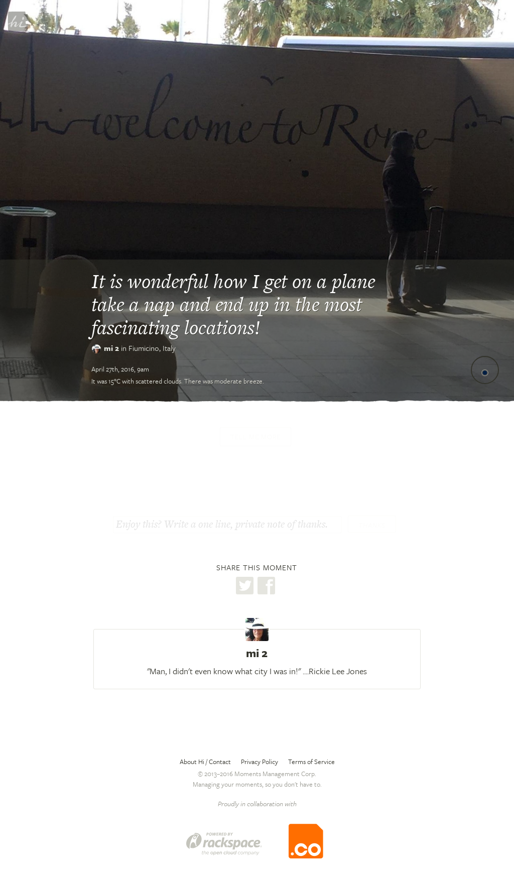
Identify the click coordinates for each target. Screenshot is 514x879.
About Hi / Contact (205, 762)
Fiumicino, (152, 347)
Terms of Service (311, 762)
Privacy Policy (259, 762)
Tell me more (255, 437)
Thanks (372, 525)
